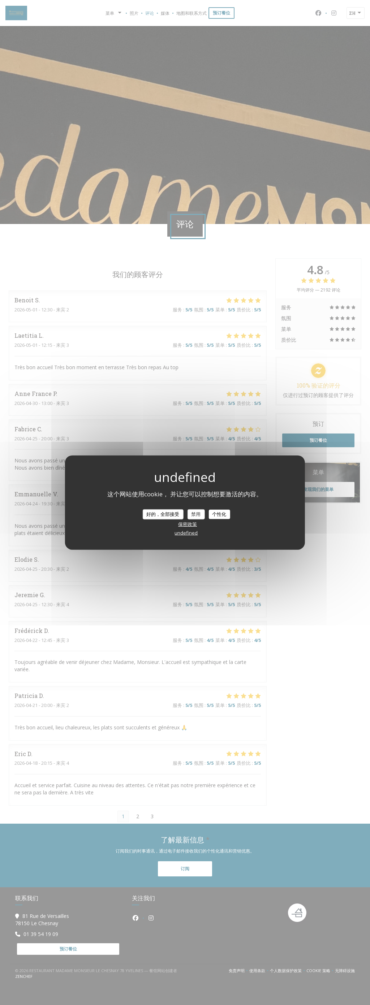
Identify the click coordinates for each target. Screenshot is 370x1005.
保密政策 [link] (187, 524)
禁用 (196, 514)
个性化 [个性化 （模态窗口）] (219, 514)
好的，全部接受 (162, 514)
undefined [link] (186, 532)
